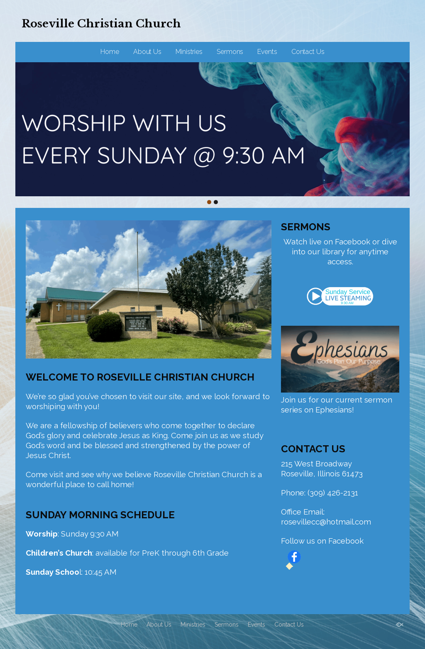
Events (267, 52)
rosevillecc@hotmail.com (326, 521)
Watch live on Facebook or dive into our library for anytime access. (340, 251)
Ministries (189, 52)
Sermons (230, 52)
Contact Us (308, 52)
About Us (147, 52)
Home (109, 52)
